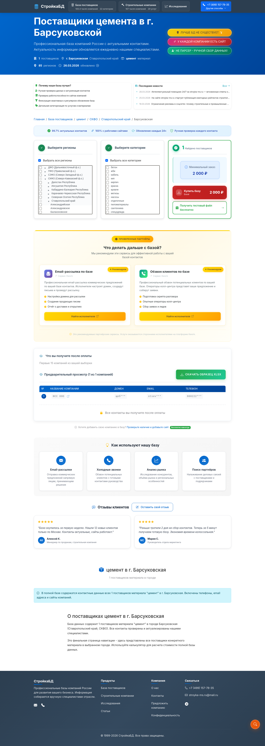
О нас (155, 688)
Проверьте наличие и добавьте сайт (148, 427)
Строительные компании (117, 695)
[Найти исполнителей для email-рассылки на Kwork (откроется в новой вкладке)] (85, 316)
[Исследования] (176, 6)
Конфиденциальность (165, 715)
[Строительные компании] (139, 6)
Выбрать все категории (123, 160)
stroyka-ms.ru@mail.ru (201, 695)
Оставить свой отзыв (152, 507)
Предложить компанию (159, 705)
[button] (200, 207)
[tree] (65, 189)
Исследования (110, 703)
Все (226, 85)
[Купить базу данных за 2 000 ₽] (200, 192)
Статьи (105, 711)
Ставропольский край (115, 119)
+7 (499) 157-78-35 (218, 4)
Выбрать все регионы (55, 160)
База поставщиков (60, 119)
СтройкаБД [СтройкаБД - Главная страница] (49, 6)
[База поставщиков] (92, 6)
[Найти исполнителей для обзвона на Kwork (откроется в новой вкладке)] (180, 316)
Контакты (157, 695)
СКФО (94, 119)
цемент (81, 119)
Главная (39, 119)
